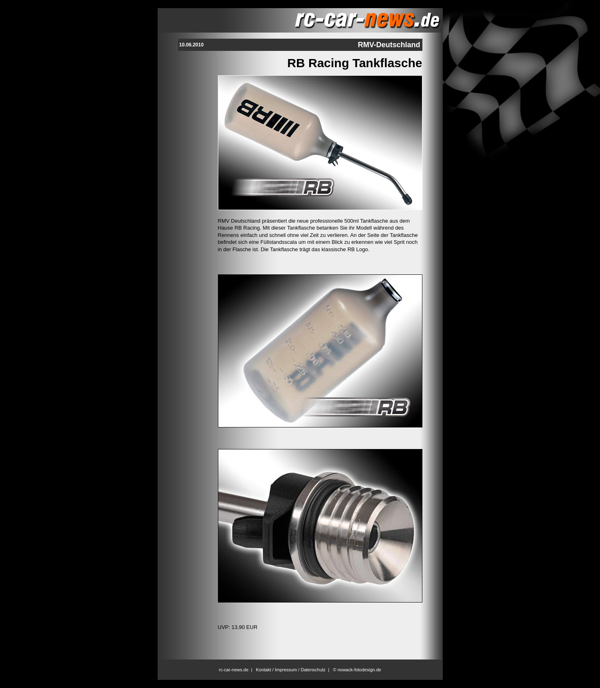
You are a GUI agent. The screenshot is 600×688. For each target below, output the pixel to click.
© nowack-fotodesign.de (357, 669)
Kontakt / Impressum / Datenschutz (290, 669)
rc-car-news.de (233, 669)
